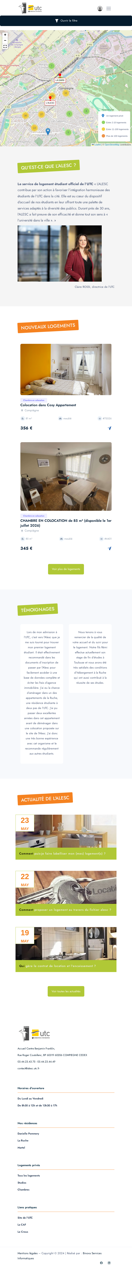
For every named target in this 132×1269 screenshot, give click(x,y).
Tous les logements (29, 1175)
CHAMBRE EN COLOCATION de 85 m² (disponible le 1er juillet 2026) (65, 523)
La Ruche (23, 1140)
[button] (60, 74)
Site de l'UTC (25, 1218)
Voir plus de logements (66, 569)
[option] (66, 369)
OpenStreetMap (112, 145)
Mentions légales (28, 1253)
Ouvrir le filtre (66, 20)
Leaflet (96, 145)
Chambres (23, 1189)
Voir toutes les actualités (66, 991)
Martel (21, 1147)
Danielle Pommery (28, 1133)
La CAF (22, 1224)
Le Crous (23, 1232)
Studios (22, 1182)
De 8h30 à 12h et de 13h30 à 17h (37, 1105)
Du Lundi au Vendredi (30, 1098)
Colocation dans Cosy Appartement (48, 405)
